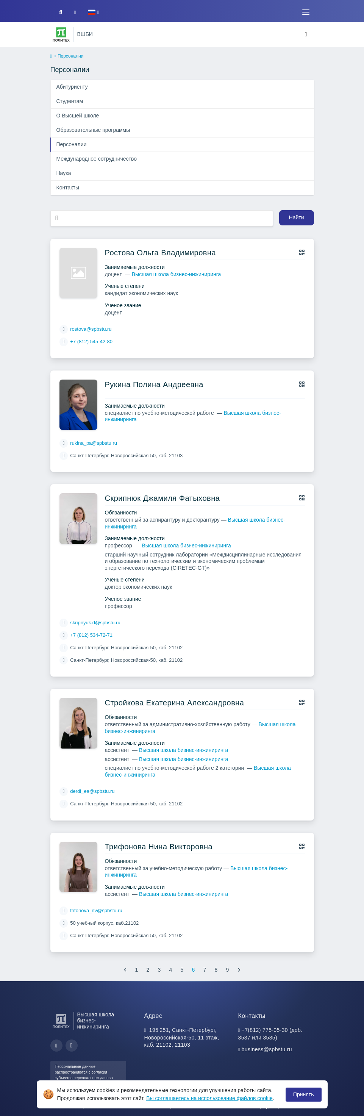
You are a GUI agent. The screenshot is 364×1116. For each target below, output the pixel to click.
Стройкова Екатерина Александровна (174, 703)
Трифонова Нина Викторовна (159, 846)
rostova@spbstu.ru (90, 329)
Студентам (69, 101)
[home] (51, 56)
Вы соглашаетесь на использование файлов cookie (209, 1098)
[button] (93, 12)
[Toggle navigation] (306, 12)
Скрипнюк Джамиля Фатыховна (162, 498)
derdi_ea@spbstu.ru (92, 791)
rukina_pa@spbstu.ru (93, 443)
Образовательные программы (93, 130)
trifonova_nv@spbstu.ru (96, 910)
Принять (303, 1094)
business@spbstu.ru (267, 1049)
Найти (296, 217)
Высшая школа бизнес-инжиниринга (176, 274)
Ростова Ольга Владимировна (160, 253)
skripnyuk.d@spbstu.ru (95, 622)
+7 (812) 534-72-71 (91, 635)
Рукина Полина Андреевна (154, 384)
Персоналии (71, 144)
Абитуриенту (72, 87)
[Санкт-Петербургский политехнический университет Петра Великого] (61, 34)
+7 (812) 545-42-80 (91, 341)
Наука (63, 173)
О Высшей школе (77, 116)
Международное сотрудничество (96, 159)
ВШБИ (85, 34)
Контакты (67, 187)
